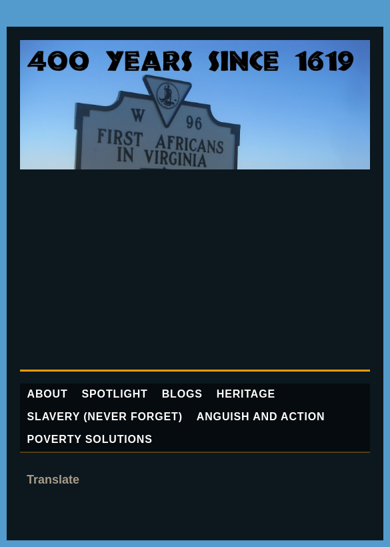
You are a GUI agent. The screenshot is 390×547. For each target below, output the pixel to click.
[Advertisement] (195, 269)
